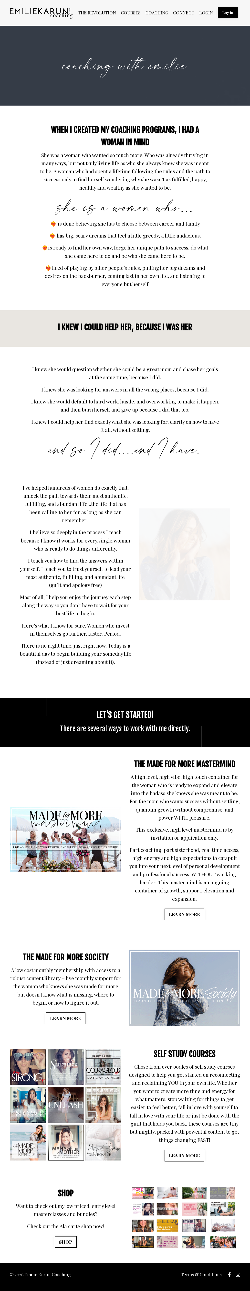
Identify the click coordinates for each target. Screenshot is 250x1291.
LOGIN (206, 12)
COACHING (157, 12)
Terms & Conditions (201, 1279)
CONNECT (183, 12)
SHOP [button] (65, 1246)
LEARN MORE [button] (184, 918)
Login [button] (227, 12)
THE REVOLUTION (97, 12)
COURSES (131, 12)
